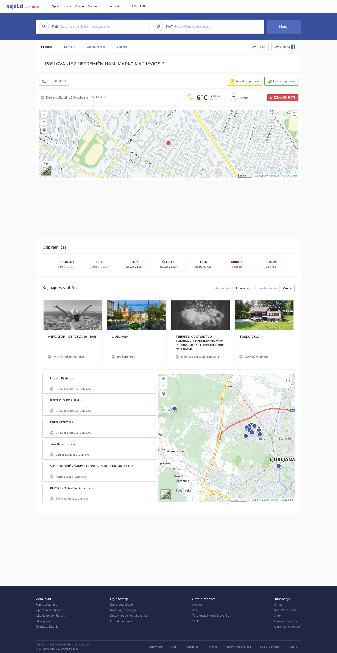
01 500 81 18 (56, 81)
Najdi (283, 26)
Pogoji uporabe (269, 646)
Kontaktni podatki (247, 81)
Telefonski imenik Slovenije (210, 616)
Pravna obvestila (285, 621)
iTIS (133, 6)
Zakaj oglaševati (121, 605)
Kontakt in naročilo (123, 621)
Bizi (125, 6)
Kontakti (69, 47)
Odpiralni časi (96, 47)
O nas (278, 605)
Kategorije (192, 646)
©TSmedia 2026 (288, 175)
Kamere (244, 97)
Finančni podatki (284, 81)
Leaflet (258, 175)
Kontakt (212, 646)
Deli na (287, 47)
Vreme (92, 6)
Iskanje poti (43, 621)
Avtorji (278, 616)
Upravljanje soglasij (287, 627)
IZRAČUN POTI (284, 98)
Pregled (47, 47)
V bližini (121, 47)
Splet (55, 6)
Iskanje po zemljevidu (50, 616)
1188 (143, 6)
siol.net (114, 6)
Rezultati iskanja (47, 627)
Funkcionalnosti (46, 605)
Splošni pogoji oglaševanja (128, 616)
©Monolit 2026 (271, 175)
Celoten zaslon (294, 114)
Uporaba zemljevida (49, 610)
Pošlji (261, 47)
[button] (44, 130)
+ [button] (44, 115)
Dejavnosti (155, 646)
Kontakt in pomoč (286, 610)
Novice (67, 6)
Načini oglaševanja (123, 610)
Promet (80, 6)
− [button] (44, 122)
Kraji (173, 646)
